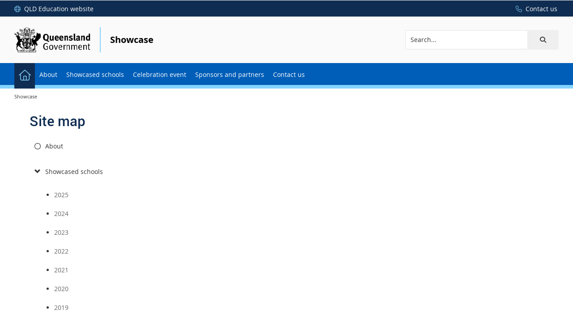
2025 (61, 195)
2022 (61, 251)
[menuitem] (24, 74)
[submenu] (37, 171)
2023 (61, 232)
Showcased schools (74, 171)
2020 (61, 288)
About (54, 146)
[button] (542, 40)
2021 (61, 270)
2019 (61, 307)
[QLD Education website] (54, 9)
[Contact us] (534, 9)
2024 (61, 213)
